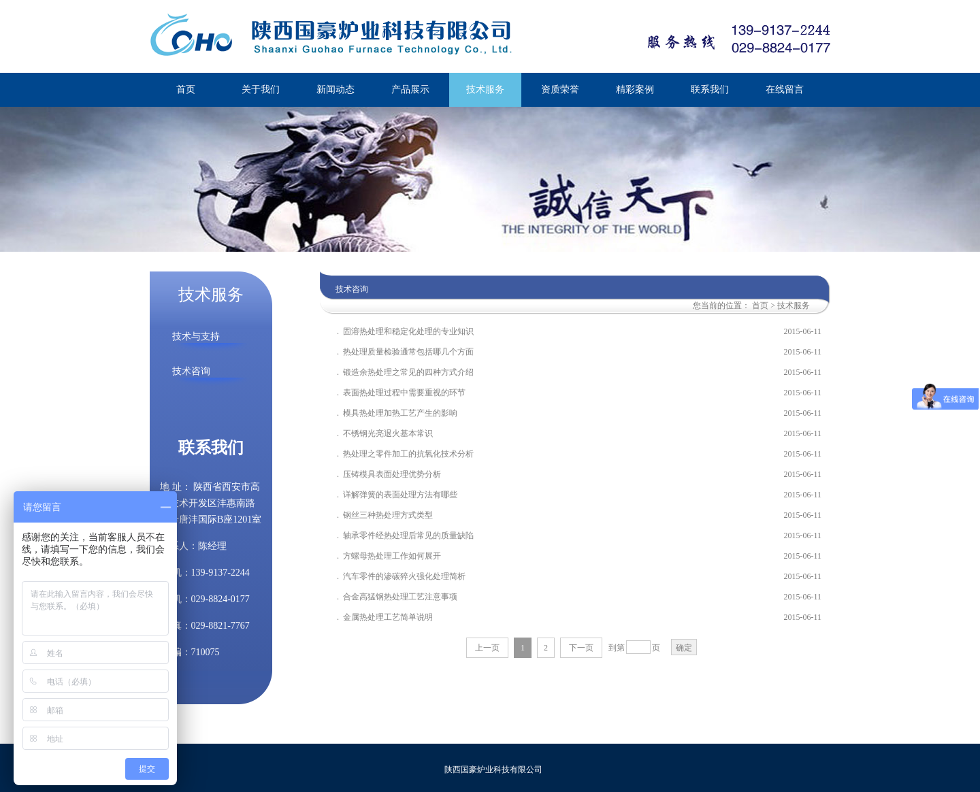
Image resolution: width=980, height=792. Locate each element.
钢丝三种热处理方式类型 (388, 515)
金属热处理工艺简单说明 (388, 617)
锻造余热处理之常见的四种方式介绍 (409, 372)
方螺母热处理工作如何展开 (393, 556)
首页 (760, 305)
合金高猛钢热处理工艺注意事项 (400, 596)
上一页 (487, 648)
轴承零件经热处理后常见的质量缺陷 (408, 535)
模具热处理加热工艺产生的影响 (400, 413)
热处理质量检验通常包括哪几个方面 (408, 352)
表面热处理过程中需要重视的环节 (405, 392)
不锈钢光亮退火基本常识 (388, 433)
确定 (684, 648)
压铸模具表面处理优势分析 (392, 474)
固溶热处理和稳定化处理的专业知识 (409, 331)
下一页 (581, 648)
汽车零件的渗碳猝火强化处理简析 (404, 576)
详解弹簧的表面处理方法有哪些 (400, 494)
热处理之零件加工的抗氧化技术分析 (408, 454)
